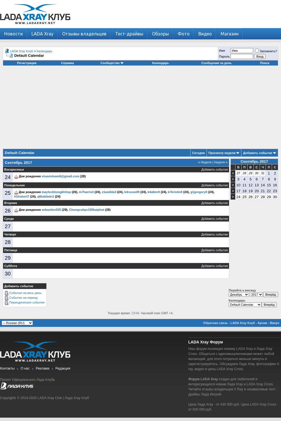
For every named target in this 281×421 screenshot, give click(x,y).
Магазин (230, 33)
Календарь (45, 51)
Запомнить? (266, 51)
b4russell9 (131, 192)
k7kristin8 (175, 192)
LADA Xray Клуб (21, 51)
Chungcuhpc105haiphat (86, 209)
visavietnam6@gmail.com (60, 176)
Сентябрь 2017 (254, 161)
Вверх (274, 323)
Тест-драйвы (129, 33)
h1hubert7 (21, 196)
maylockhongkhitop (56, 192)
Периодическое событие (27, 302)
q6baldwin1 (45, 196)
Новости (13, 33)
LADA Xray (42, 33)
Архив (262, 323)
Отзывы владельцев (84, 33)
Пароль (224, 56)
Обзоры (160, 33)
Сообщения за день (216, 63)
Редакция (62, 368)
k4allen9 (154, 192)
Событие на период (23, 297)
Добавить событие (257, 153)
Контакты (7, 368)
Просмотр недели (222, 153)
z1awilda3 (109, 192)
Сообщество (112, 63)
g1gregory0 (199, 192)
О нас (25, 368)
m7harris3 (86, 192)
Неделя (205, 162)
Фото (184, 33)
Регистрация (27, 63)
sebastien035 (51, 209)
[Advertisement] (140, 109)
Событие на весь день (25, 293)
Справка (67, 63)
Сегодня (198, 153)
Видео (205, 33)
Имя (222, 50)
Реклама (42, 368)
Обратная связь (215, 323)
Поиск (264, 63)
